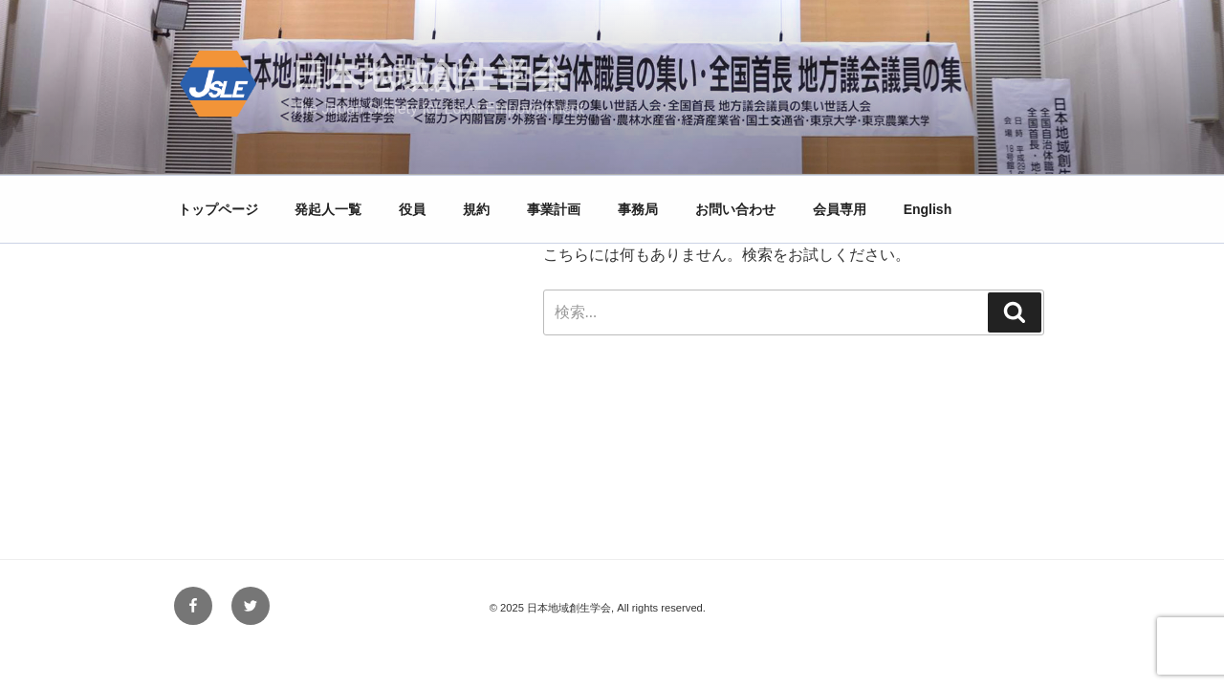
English (928, 209)
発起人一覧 (328, 209)
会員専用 (839, 209)
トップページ (218, 209)
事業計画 (553, 209)
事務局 (638, 209)
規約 (476, 209)
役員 (412, 209)
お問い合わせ (735, 209)
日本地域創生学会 (428, 76)
